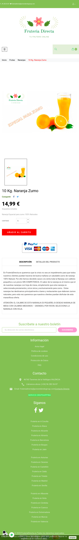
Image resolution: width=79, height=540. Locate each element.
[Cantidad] (21, 221)
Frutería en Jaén (40, 449)
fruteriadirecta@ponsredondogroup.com (23, 4)
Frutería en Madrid (39, 481)
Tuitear (18, 196)
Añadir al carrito (19, 232)
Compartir (13, 196)
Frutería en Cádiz (39, 471)
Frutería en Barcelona (39, 440)
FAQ (39, 365)
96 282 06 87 (5, 4)
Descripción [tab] (25, 262)
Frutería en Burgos (39, 445)
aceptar (73, 537)
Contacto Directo (62, 389)
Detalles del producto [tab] (48, 262)
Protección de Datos (39, 360)
